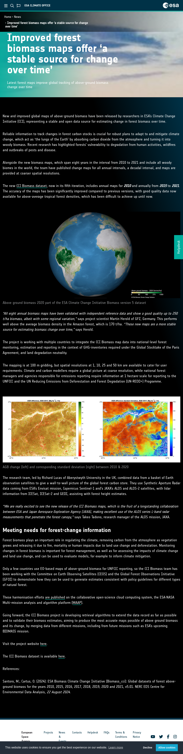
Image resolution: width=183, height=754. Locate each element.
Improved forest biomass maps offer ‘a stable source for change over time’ (46, 24)
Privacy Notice (137, 734)
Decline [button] (147, 747)
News (17, 17)
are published (55, 597)
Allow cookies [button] (167, 747)
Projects (48, 732)
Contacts (77, 732)
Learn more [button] (115, 747)
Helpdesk (92, 732)
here (43, 644)
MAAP (77, 602)
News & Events (62, 737)
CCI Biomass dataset (31, 186)
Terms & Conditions (121, 734)
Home (7, 17)
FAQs (106, 732)
